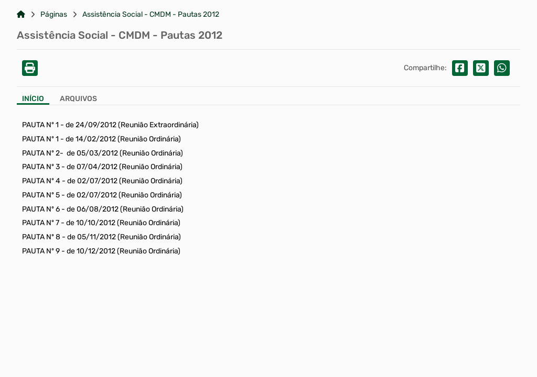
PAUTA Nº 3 (41, 166)
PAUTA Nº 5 (41, 195)
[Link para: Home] (21, 14)
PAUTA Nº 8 (41, 236)
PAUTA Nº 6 (41, 209)
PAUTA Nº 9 (41, 251)
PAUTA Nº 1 (40, 124)
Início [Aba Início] (33, 99)
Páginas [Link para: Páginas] (53, 14)
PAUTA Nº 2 (41, 153)
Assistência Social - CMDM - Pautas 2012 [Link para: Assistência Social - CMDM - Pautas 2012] (150, 14)
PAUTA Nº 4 (41, 180)
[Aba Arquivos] (78, 100)
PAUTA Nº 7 (40, 222)
